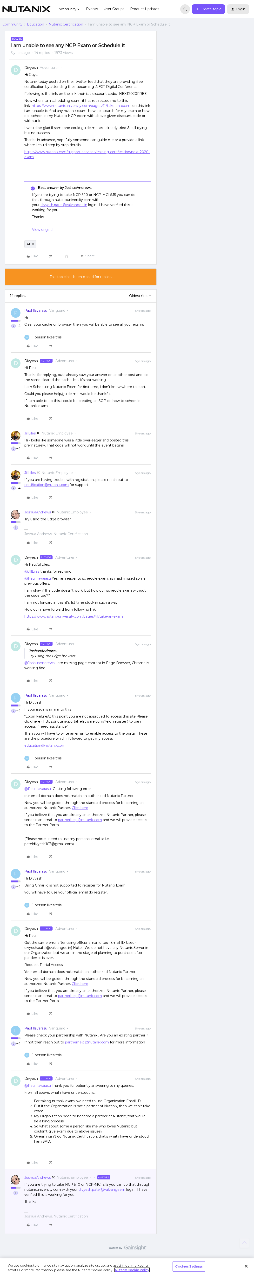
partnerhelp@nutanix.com (80, 820)
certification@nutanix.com (46, 485)
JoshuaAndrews (37, 512)
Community (12, 24)
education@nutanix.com (45, 745)
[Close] (246, 1266)
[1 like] (42, 337)
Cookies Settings (188, 1266)
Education (35, 24)
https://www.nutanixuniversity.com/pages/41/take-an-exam (81, 106)
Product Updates (144, 9)
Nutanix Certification (66, 24)
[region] (127, 1266)
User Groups (114, 9)
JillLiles (30, 433)
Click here (80, 808)
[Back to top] (244, 1243)
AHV (30, 244)
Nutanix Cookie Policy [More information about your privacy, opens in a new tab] (132, 1270)
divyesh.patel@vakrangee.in (63, 205)
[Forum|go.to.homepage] (26, 9)
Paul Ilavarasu (35, 310)
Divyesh (31, 67)
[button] (208, 9)
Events (92, 9)
